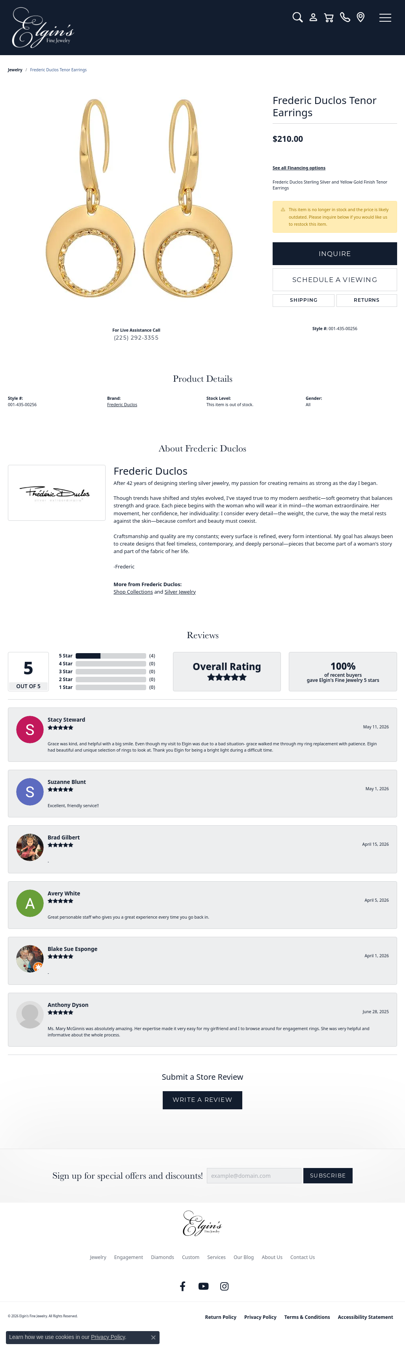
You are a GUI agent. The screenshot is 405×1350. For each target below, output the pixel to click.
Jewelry (98, 1257)
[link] (345, 17)
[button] (298, 17)
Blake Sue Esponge (72, 949)
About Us (272, 1257)
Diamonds (162, 1257)
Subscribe (328, 1175)
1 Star (65, 687)
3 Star (65, 671)
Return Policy (221, 1317)
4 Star (65, 663)
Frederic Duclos (122, 404)
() (152, 655)
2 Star (65, 679)
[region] (136, 203)
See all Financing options (299, 168)
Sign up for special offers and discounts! (127, 1175)
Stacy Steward (66, 719)
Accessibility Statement (365, 1317)
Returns (367, 300)
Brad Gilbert (64, 837)
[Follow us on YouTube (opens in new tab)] (204, 1286)
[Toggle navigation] (385, 18)
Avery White (64, 893)
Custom (190, 1257)
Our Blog (244, 1257)
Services (216, 1257)
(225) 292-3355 (136, 337)
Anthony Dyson (68, 1004)
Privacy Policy (260, 1317)
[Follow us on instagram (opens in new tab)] (224, 1286)
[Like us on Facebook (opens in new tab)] (183, 1286)
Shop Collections (133, 591)
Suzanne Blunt (67, 781)
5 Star (65, 655)
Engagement (128, 1257)
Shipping (303, 300)
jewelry (15, 69)
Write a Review (202, 1099)
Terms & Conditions (307, 1317)
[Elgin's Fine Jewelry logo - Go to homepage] (146, 27)
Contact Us (302, 1257)
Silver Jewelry (180, 591)
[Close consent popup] (153, 1337)
